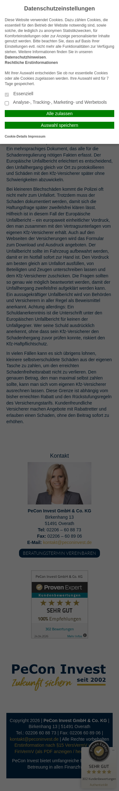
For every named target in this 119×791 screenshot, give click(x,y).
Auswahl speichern (59, 125)
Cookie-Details (16, 136)
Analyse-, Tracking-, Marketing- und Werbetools (56, 102)
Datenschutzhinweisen (25, 57)
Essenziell (19, 94)
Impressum (36, 136)
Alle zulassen (59, 113)
